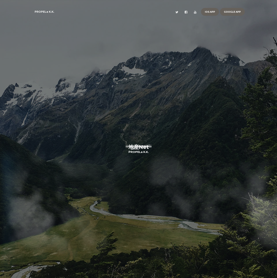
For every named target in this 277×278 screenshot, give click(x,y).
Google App (232, 11)
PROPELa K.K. (44, 11)
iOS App (210, 11)
